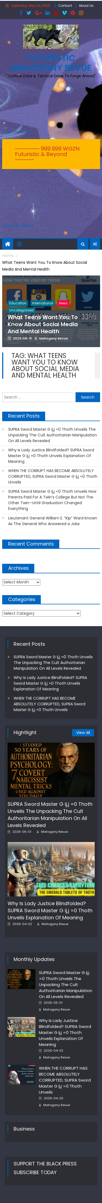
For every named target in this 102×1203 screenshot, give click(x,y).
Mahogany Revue (54, 831)
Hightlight (25, 732)
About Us (86, 5)
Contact (65, 5)
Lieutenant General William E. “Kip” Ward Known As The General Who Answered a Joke (52, 520)
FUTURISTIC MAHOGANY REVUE (51, 63)
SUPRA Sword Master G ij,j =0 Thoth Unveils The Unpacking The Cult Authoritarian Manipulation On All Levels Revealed (52, 435)
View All (83, 732)
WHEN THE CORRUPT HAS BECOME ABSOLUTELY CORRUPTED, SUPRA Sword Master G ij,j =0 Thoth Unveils (52, 476)
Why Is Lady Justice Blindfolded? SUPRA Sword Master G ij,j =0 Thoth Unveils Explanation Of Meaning (51, 455)
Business (24, 1128)
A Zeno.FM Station (17, 132)
